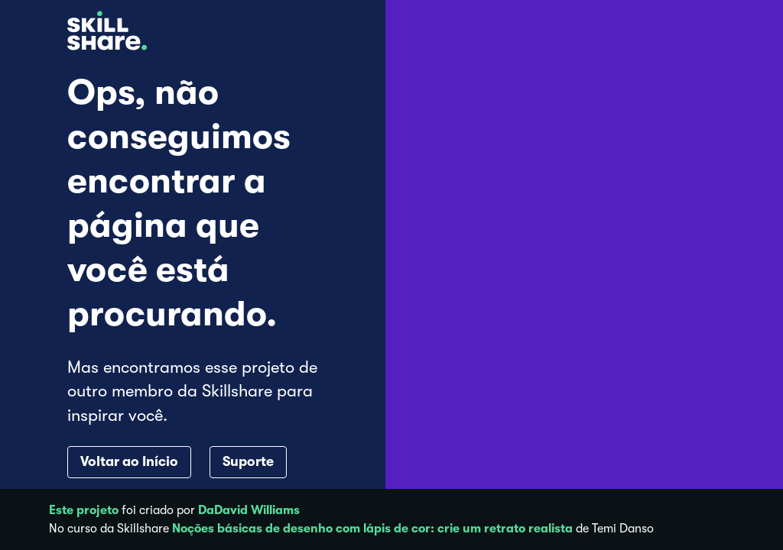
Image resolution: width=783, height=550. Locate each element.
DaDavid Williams (249, 510)
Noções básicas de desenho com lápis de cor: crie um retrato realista (372, 528)
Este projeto (84, 510)
